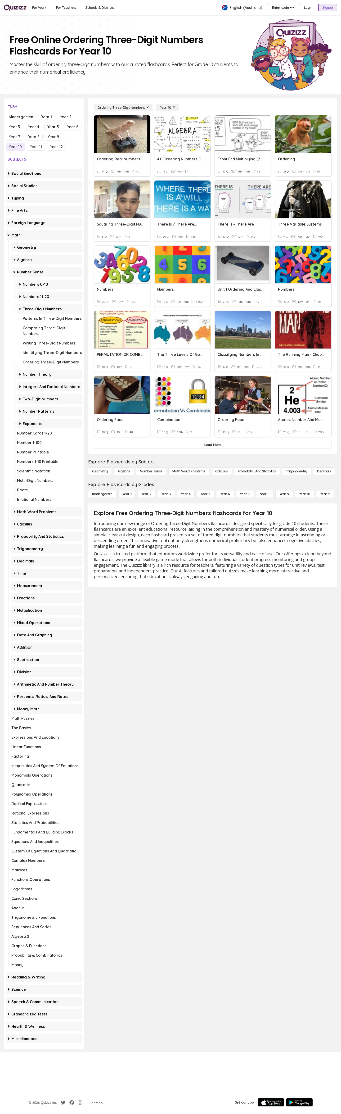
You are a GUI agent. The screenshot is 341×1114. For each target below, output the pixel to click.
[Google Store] (299, 1102)
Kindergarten (21, 116)
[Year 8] (265, 494)
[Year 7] (245, 494)
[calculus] (221, 471)
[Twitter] (63, 1102)
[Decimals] (324, 471)
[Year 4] (186, 494)
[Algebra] (124, 471)
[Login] (308, 7)
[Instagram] (80, 1102)
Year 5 (53, 126)
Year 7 (14, 136)
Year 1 (46, 116)
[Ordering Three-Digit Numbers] (123, 107)
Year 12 (56, 146)
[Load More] (213, 444)
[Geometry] (100, 471)
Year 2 (65, 116)
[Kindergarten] (102, 494)
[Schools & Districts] (99, 7)
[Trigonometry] (296, 471)
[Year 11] (325, 494)
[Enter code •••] (283, 7)
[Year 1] (126, 494)
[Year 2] (146, 494)
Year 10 (15, 146)
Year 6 (72, 126)
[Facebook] (71, 1102)
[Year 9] (284, 494)
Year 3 (14, 126)
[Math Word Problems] (188, 471)
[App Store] (271, 1102)
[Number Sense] (151, 471)
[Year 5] (205, 494)
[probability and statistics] (257, 471)
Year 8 (34, 136)
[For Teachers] (66, 7)
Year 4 (33, 126)
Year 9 (53, 136)
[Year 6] (225, 494)
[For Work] (39, 7)
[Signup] (327, 7)
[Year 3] (166, 494)
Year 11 (36, 146)
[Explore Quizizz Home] (15, 8)
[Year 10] (167, 107)
